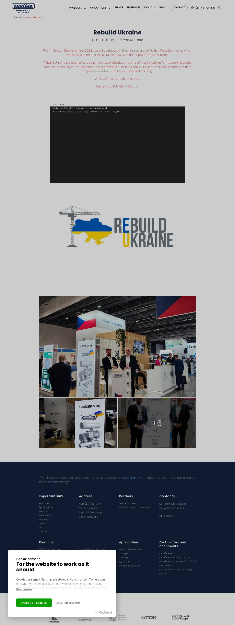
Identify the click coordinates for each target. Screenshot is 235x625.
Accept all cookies (34, 603)
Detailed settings (68, 602)
